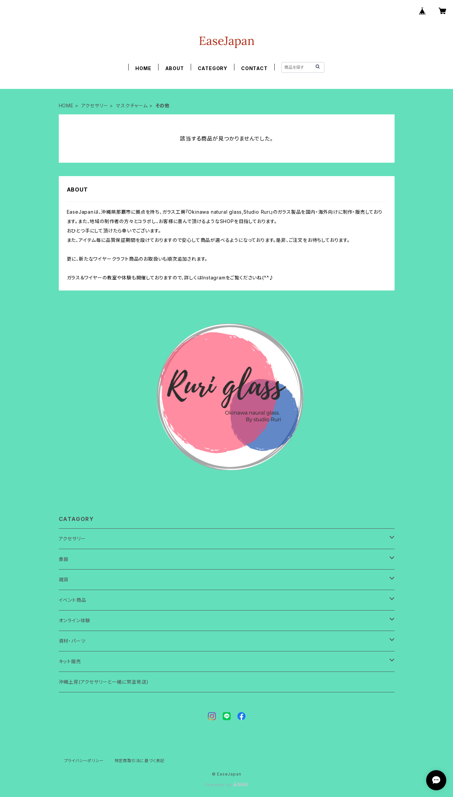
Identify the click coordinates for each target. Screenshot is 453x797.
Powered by (226, 784)
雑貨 (64, 579)
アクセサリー (94, 105)
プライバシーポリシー (84, 760)
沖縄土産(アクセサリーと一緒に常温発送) (104, 682)
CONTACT (254, 68)
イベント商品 (72, 600)
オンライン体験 (75, 620)
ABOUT (174, 68)
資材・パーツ (72, 641)
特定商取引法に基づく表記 (140, 760)
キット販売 (70, 661)
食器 (64, 559)
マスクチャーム (132, 105)
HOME (143, 68)
